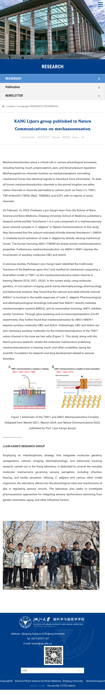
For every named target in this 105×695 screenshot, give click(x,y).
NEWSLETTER (14, 95)
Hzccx (34, 685)
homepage (23, 106)
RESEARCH (36, 106)
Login (42, 685)
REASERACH (13, 78)
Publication (12, 87)
